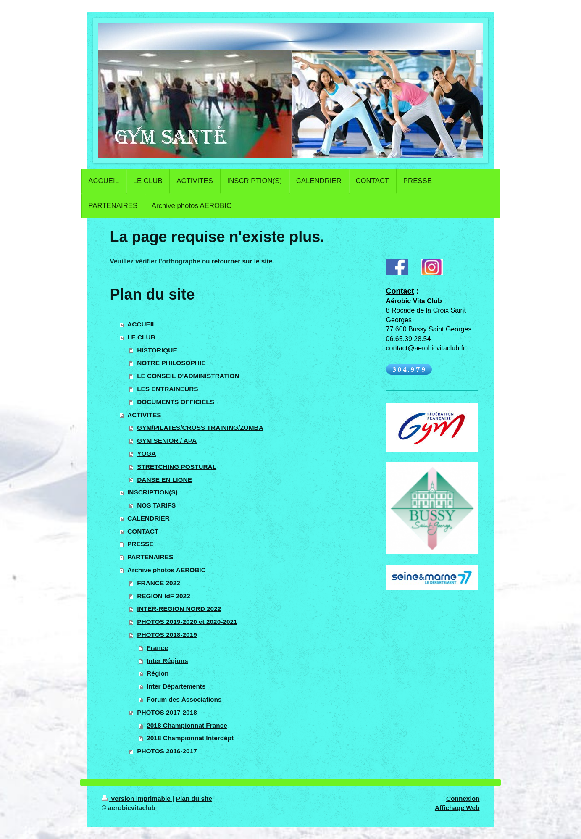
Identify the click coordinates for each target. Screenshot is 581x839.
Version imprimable (137, 798)
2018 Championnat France (187, 725)
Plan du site (194, 798)
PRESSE (140, 543)
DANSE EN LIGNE (164, 479)
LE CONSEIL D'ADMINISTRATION (188, 375)
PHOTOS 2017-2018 (167, 712)
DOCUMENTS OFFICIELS (175, 401)
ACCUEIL (141, 324)
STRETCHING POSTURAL (176, 466)
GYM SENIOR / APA (167, 440)
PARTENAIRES (150, 556)
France (157, 647)
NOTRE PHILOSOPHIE (171, 362)
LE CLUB (141, 337)
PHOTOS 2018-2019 (167, 634)
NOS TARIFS (156, 505)
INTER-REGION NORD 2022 (179, 608)
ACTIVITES (144, 414)
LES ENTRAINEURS (167, 388)
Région (157, 673)
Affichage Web (457, 807)
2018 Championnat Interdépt (190, 738)
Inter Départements (176, 686)
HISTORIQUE (157, 350)
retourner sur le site (242, 261)
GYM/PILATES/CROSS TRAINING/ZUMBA (200, 427)
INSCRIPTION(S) (152, 492)
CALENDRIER (148, 518)
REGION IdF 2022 (163, 596)
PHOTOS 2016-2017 (167, 751)
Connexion (463, 798)
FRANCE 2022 (158, 583)
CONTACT (142, 531)
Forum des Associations (184, 699)
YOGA (146, 453)
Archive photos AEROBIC (166, 569)
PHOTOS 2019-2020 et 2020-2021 (187, 621)
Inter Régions (167, 660)
